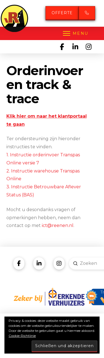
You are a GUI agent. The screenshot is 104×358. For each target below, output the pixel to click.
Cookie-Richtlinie (22, 336)
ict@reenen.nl (57, 225)
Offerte (62, 12)
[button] (75, 33)
